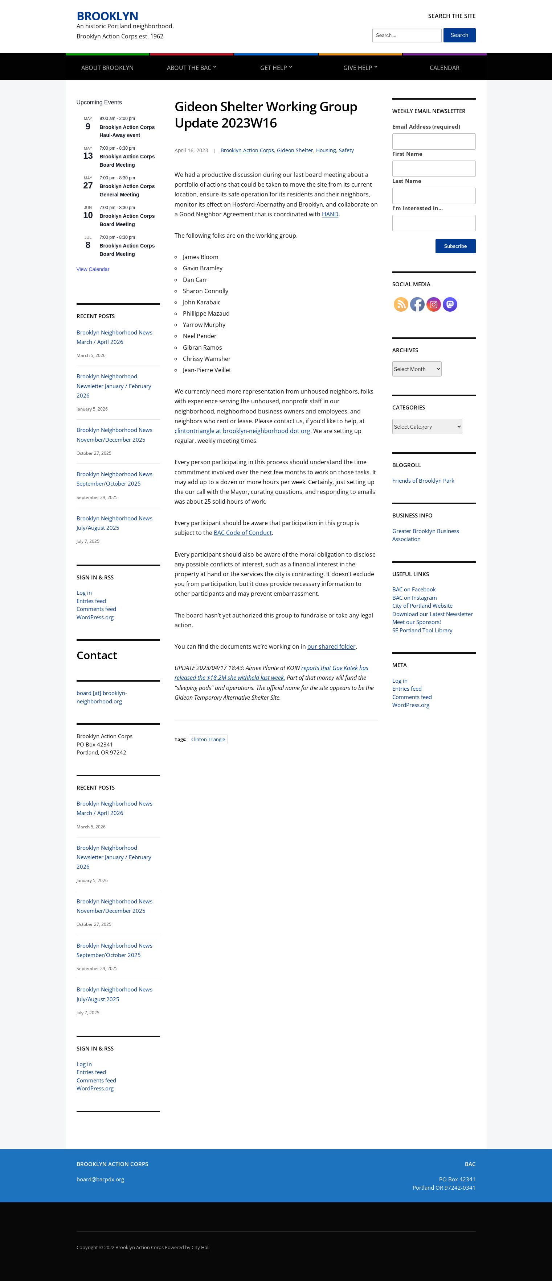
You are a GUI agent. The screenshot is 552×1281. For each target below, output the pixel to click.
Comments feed (96, 608)
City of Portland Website (422, 605)
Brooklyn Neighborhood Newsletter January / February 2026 (114, 386)
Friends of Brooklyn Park (423, 480)
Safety (346, 150)
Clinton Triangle (208, 739)
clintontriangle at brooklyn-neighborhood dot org (242, 431)
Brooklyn (107, 16)
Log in (84, 592)
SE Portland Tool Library (422, 630)
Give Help (357, 68)
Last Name (406, 180)
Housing (326, 150)
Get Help (273, 68)
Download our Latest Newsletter (432, 613)
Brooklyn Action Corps (247, 150)
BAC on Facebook (414, 589)
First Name (407, 153)
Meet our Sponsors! (416, 621)
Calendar (444, 68)
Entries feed (91, 600)
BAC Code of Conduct (243, 533)
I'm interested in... (417, 208)
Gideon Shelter (295, 150)
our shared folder (331, 646)
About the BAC (189, 68)
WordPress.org (95, 617)
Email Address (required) (426, 126)
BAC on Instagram (414, 597)
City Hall (200, 1247)
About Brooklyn (107, 68)
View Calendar (93, 269)
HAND (330, 214)
